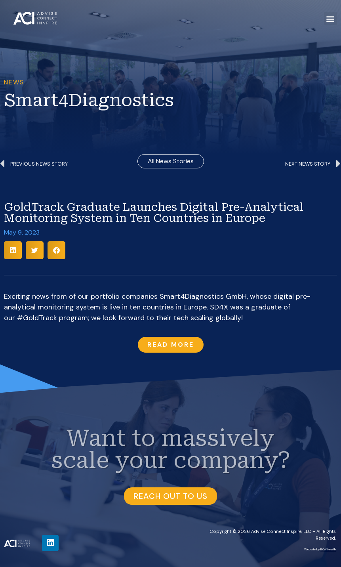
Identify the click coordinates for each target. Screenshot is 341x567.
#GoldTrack (37, 318)
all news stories (171, 161)
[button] (330, 18)
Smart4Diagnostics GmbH (203, 296)
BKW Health (328, 549)
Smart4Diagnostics (89, 100)
